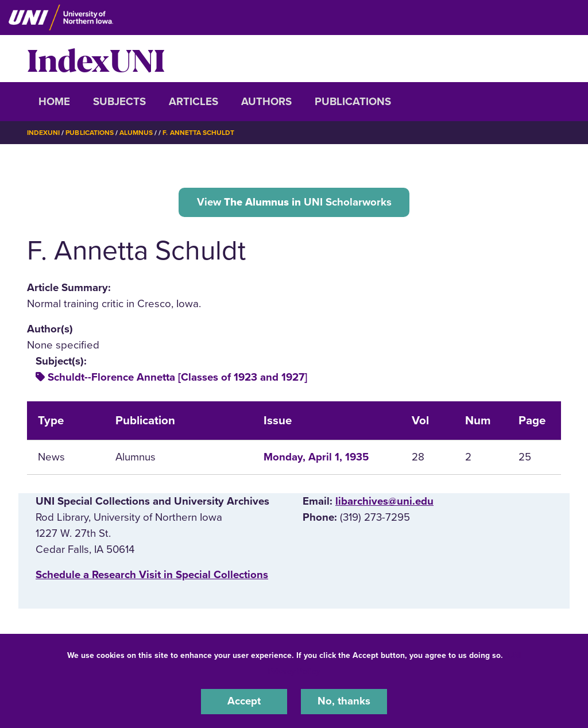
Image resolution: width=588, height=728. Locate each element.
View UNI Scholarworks (294, 201)
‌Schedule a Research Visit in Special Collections (152, 574)
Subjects (119, 101)
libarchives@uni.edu (384, 501)
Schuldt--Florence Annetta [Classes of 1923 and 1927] (177, 377)
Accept (244, 701)
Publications (353, 101)
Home (54, 101)
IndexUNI (96, 58)
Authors (266, 101)
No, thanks (344, 701)
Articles (193, 101)
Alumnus (136, 133)
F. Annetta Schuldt (198, 133)
